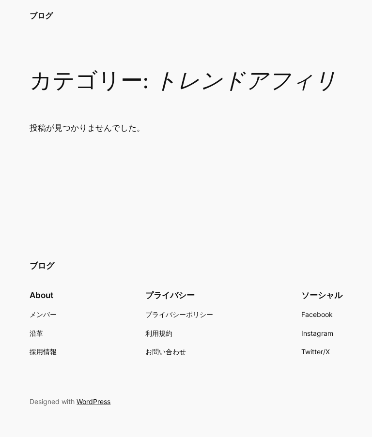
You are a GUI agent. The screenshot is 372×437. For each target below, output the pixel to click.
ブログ (41, 15)
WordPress (93, 401)
